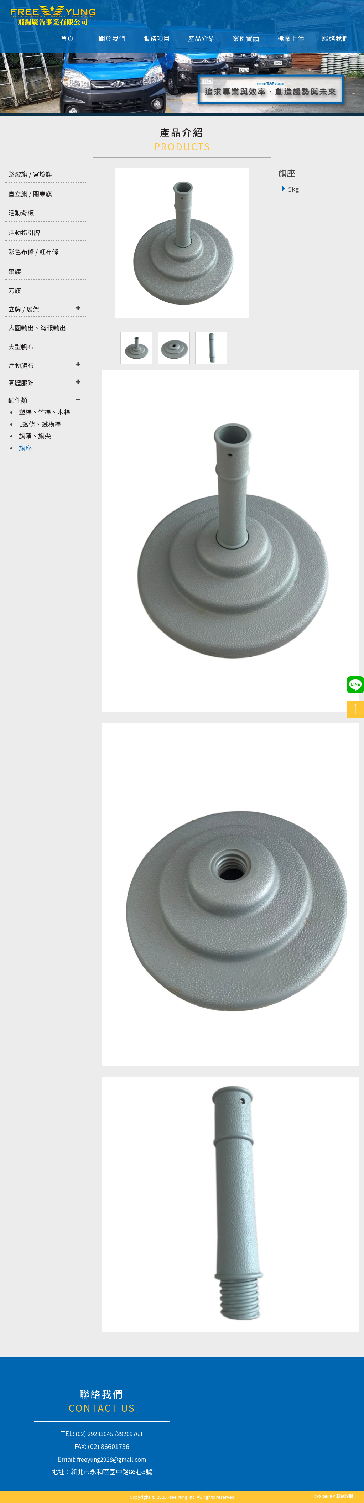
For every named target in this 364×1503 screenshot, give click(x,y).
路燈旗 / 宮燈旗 (30, 173)
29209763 (129, 1433)
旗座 (25, 447)
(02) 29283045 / (96, 1433)
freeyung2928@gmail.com (111, 1459)
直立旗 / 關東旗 (30, 193)
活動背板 (21, 212)
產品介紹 (201, 38)
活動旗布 (21, 365)
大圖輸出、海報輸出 (37, 327)
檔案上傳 (291, 38)
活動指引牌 (24, 232)
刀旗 (14, 290)
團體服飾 (21, 382)
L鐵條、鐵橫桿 (40, 423)
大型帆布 (21, 346)
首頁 (67, 38)
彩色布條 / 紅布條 (33, 251)
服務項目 (156, 38)
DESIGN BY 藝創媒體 (333, 1496)
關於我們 (112, 38)
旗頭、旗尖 (35, 435)
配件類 (17, 400)
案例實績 (246, 38)
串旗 (14, 271)
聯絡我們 (335, 38)
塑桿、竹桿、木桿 (44, 411)
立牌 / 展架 (23, 308)
